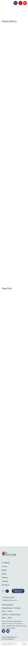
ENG (15, 3)
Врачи (4, 570)
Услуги (4, 566)
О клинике (6, 563)
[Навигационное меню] (25, 3)
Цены (4, 574)
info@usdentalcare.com (9, 600)
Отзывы (5, 581)
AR (20, 3)
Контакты (5, 585)
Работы (5, 577)
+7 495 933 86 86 (8, 597)
